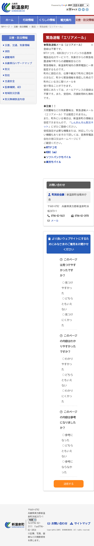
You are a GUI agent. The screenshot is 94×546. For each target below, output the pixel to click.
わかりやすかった (67, 364)
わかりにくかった (67, 396)
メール (55, 220)
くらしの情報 (47, 20)
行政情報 (28, 20)
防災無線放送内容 (15, 99)
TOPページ (5, 27)
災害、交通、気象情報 (17, 45)
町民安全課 (58, 194)
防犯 (7, 75)
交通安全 (10, 81)
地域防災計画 (12, 93)
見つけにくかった (67, 320)
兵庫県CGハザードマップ (18, 63)
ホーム (9, 20)
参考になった (67, 438)
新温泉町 (15, 7)
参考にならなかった (67, 467)
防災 (34, 27)
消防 (7, 51)
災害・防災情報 (84, 20)
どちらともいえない (67, 304)
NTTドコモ (51, 147)
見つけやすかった (67, 288)
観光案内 (66, 20)
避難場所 (10, 57)
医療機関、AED (13, 87)
